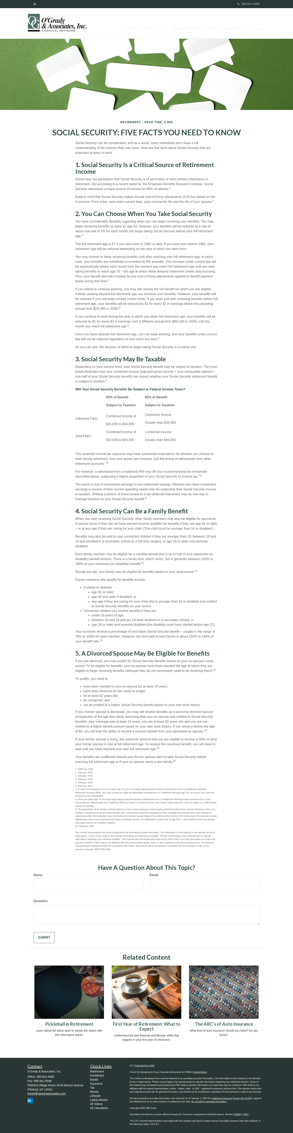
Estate (94, 1079)
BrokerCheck (200, 1072)
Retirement (97, 1071)
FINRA (237, 1114)
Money (94, 1091)
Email (154, 875)
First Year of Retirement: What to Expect (146, 1026)
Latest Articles (99, 1099)
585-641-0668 (248, 3)
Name (38, 875)
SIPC (246, 1114)
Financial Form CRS (144, 1065)
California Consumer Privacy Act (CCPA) (232, 1098)
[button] (136, 23)
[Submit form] (44, 937)
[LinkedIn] (35, 4)
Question (41, 901)
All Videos (96, 1104)
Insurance (96, 1083)
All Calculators (99, 1108)
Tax (92, 1087)
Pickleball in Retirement (69, 1024)
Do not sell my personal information (208, 1101)
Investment (97, 1075)
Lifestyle (95, 1095)
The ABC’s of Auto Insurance (224, 1024)
